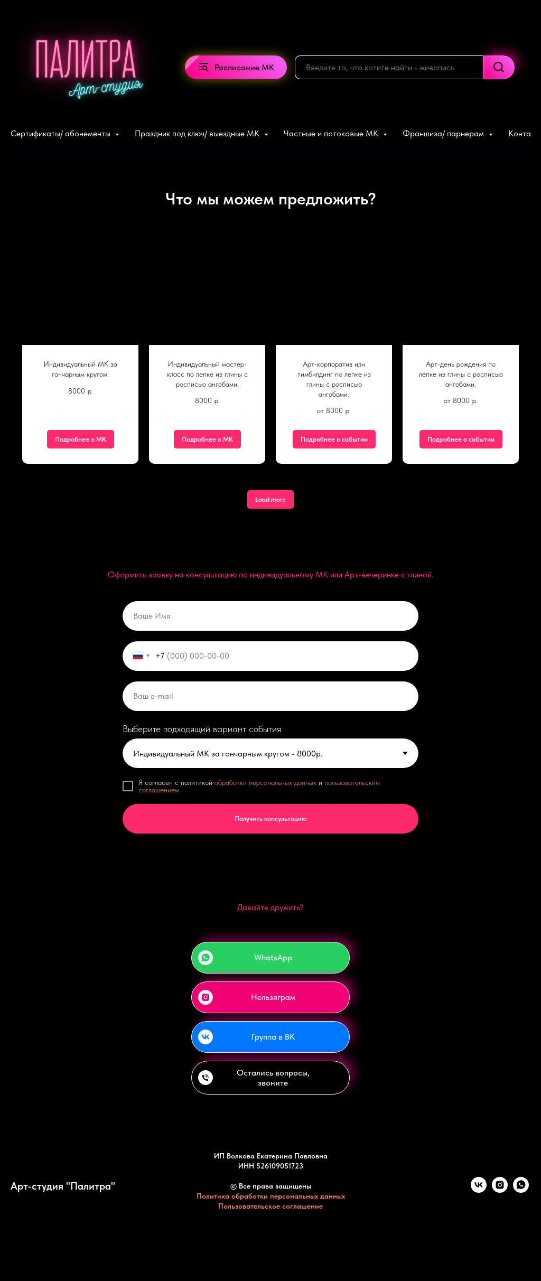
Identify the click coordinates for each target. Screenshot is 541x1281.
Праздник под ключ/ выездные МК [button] (198, 133)
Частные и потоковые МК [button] (332, 133)
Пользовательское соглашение (270, 1206)
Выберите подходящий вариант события (202, 728)
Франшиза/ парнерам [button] (444, 133)
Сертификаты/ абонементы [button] (62, 133)
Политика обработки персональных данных (271, 1196)
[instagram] (500, 1189)
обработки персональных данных (265, 782)
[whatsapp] (521, 1189)
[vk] (479, 1189)
